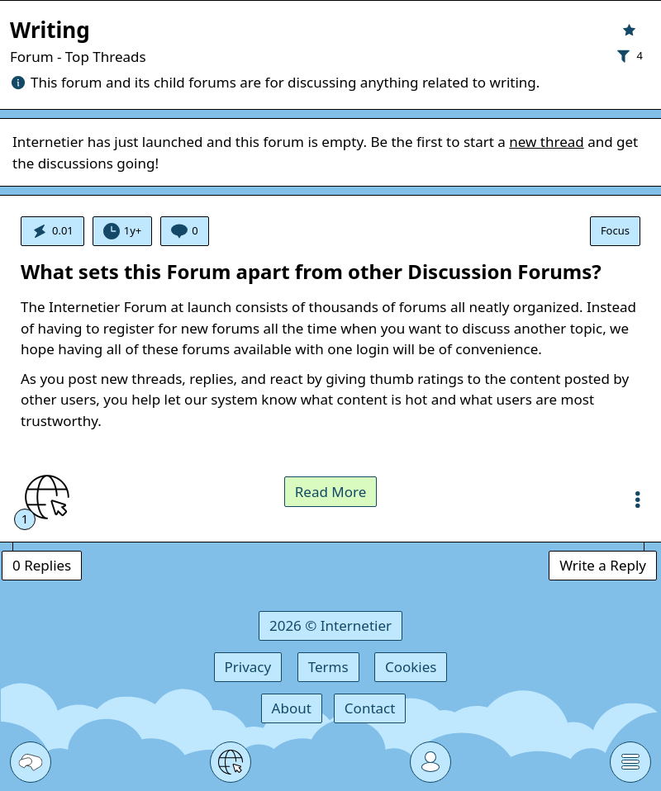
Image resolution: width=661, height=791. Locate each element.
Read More (331, 491)
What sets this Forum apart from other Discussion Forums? (311, 271)
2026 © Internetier (330, 625)
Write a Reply (602, 565)
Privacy (248, 666)
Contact (370, 708)
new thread (546, 141)
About (291, 708)
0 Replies (41, 565)
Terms (328, 666)
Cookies (411, 666)
